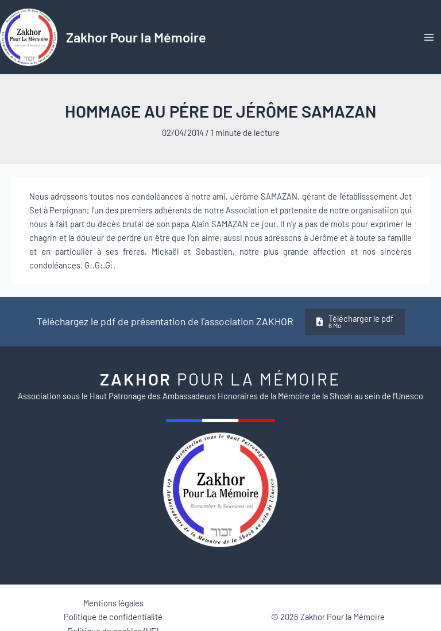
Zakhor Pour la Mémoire (136, 37)
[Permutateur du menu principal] (429, 37)
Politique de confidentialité (113, 616)
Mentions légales (113, 603)
